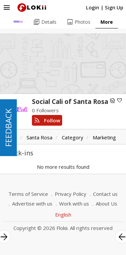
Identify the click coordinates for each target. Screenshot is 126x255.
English (63, 214)
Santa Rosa (39, 137)
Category (72, 137)
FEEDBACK (8, 128)
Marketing (104, 137)
